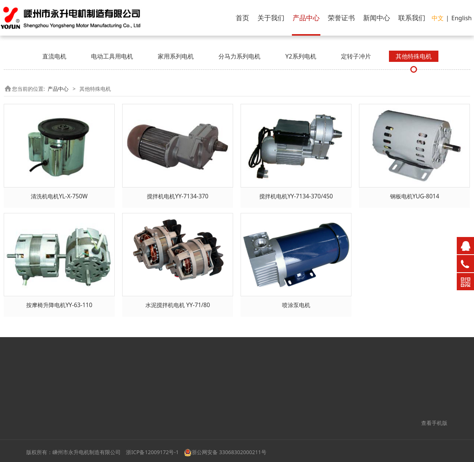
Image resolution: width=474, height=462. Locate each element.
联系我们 (411, 17)
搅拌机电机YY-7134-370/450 (296, 196)
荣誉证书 (341, 17)
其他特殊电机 (414, 56)
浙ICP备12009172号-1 (152, 452)
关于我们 (270, 17)
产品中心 (306, 17)
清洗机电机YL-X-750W (59, 196)
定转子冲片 (356, 56)
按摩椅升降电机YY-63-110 (59, 305)
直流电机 (54, 56)
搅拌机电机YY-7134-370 (177, 196)
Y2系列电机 (300, 56)
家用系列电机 (176, 56)
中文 (438, 18)
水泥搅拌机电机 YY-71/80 (177, 305)
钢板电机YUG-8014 (414, 196)
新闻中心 (376, 17)
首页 (242, 17)
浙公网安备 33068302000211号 (225, 452)
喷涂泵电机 (296, 305)
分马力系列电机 (239, 56)
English (462, 18)
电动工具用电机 (112, 56)
